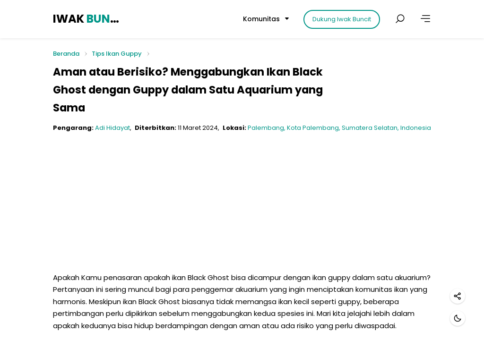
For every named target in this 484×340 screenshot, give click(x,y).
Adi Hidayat (112, 127)
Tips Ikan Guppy (117, 53)
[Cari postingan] (400, 19)
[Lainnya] (425, 19)
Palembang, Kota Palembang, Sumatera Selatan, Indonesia (339, 127)
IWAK (87, 18)
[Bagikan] (457, 296)
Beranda (66, 54)
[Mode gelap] (457, 318)
